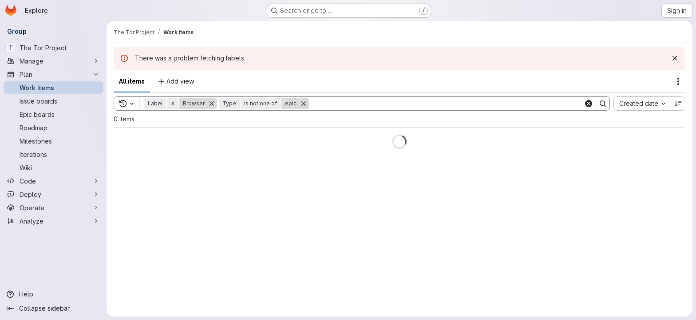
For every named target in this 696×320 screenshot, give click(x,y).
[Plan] (53, 74)
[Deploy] (53, 194)
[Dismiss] (674, 58)
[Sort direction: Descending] (678, 103)
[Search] (446, 103)
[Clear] (588, 103)
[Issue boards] (53, 101)
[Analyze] (53, 221)
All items (132, 81)
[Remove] (211, 103)
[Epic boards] (53, 114)
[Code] (53, 181)
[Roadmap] (53, 127)
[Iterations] (53, 154)
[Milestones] (53, 141)
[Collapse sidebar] (53, 308)
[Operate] (53, 207)
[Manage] (53, 61)
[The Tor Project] (53, 47)
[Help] (53, 294)
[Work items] (53, 87)
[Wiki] (53, 167)
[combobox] (642, 103)
